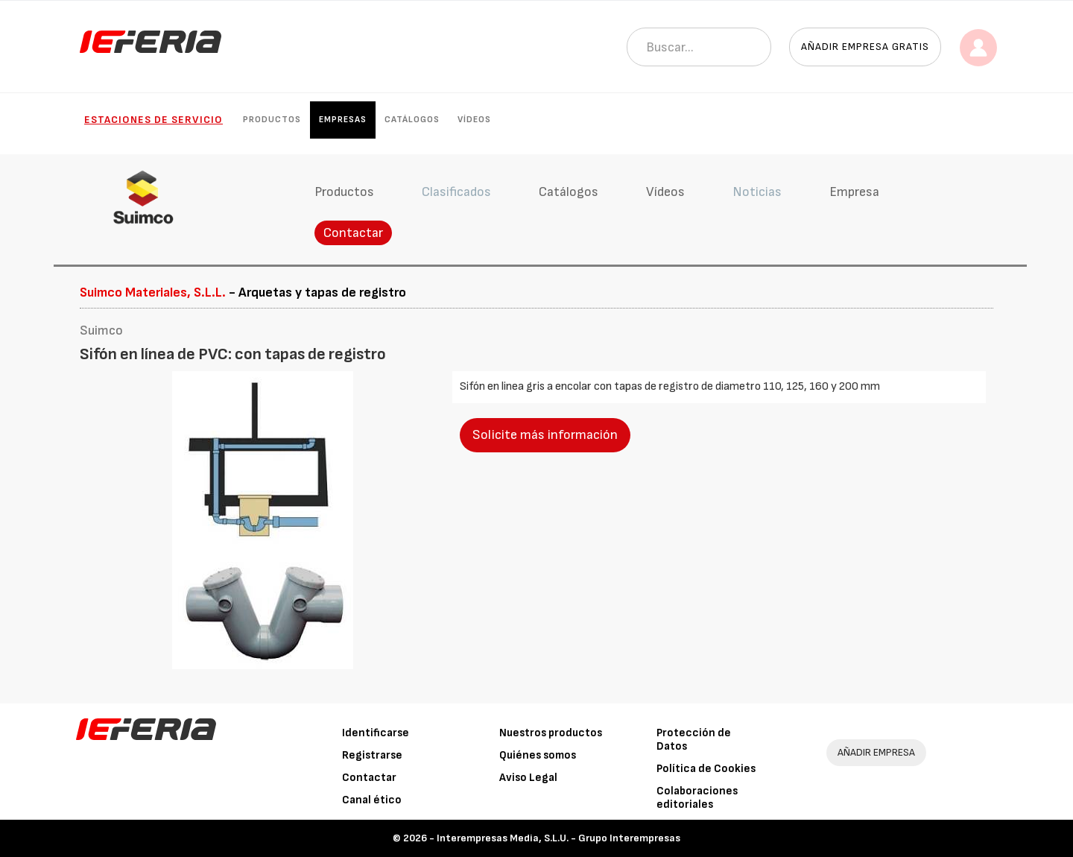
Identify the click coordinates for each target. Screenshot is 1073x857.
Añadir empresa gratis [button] (865, 46)
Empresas (343, 119)
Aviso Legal (528, 778)
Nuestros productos (550, 733)
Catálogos (412, 119)
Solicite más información (545, 435)
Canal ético (372, 800)
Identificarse (375, 733)
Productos (272, 119)
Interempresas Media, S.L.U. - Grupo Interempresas (558, 838)
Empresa (854, 192)
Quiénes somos (537, 755)
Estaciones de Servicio (153, 119)
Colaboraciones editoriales (697, 798)
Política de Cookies (706, 769)
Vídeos (474, 119)
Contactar (353, 233)
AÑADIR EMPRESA (876, 752)
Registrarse (372, 755)
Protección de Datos (693, 739)
